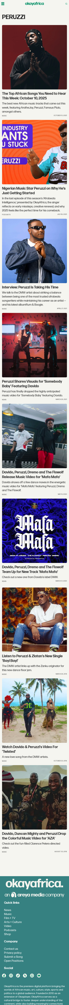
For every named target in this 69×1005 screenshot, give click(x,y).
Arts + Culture (13, 922)
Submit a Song (13, 957)
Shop (7, 934)
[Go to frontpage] (34, 4)
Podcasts (10, 930)
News (7, 910)
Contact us (11, 949)
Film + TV (9, 918)
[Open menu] (3, 4)
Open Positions (14, 961)
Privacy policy (13, 953)
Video (7, 926)
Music (8, 914)
